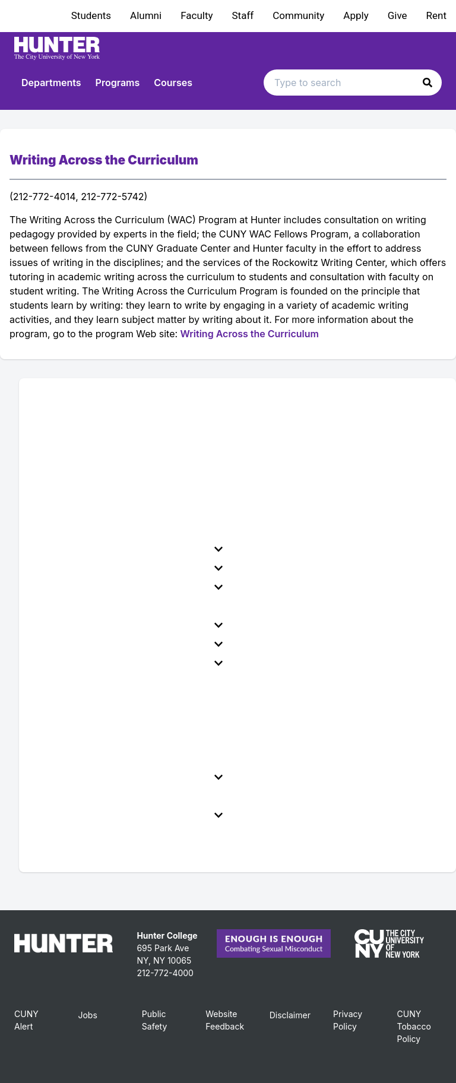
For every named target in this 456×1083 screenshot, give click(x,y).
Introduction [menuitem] (60, 416)
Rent (436, 15)
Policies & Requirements (128, 587)
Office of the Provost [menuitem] (79, 473)
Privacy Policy (347, 1020)
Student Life (128, 625)
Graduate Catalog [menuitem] (72, 834)
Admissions (128, 549)
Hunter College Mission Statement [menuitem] (109, 435)
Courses (173, 82)
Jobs (87, 1015)
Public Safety (154, 1020)
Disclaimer (290, 1015)
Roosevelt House (128, 815)
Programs (118, 82)
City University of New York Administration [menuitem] (128, 492)
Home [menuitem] (46, 397)
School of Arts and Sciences (128, 663)
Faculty (196, 15)
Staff (243, 15)
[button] (427, 82)
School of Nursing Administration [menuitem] (107, 720)
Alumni (146, 15)
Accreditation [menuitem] (63, 511)
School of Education (128, 777)
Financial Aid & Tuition (128, 568)
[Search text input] (353, 82)
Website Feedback (224, 1020)
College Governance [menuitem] (79, 530)
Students (91, 15)
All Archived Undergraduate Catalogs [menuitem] (116, 853)
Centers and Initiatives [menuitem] (83, 758)
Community (298, 15)
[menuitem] (130, 549)
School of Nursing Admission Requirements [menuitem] (130, 701)
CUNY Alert (26, 1020)
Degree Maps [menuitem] (63, 606)
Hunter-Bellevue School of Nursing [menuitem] (111, 682)
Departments (51, 82)
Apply (355, 15)
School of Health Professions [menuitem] (98, 796)
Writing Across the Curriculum (249, 334)
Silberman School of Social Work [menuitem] (106, 739)
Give (397, 15)
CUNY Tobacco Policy (414, 1026)
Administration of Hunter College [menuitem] (106, 454)
